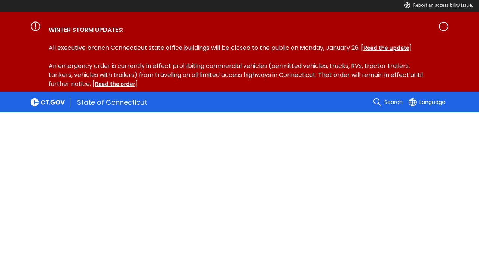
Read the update (386, 47)
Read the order (115, 83)
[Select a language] (427, 102)
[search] (388, 102)
